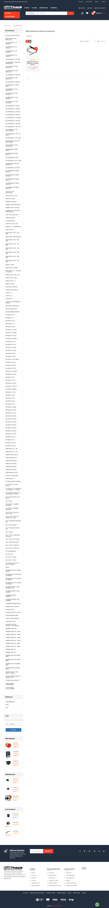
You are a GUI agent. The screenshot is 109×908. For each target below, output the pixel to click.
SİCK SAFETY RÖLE (11, 621)
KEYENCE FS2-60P (10, 353)
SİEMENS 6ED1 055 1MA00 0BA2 (13, 660)
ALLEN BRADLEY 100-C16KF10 (11, 56)
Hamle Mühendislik (57, 905)
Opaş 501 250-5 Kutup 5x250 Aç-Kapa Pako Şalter (15, 743)
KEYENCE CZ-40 (10, 320)
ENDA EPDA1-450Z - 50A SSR (12, 240)
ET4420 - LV (9, 292)
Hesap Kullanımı (70, 878)
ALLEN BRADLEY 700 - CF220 (13, 160)
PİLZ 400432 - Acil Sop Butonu (12, 485)
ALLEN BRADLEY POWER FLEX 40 (12, 171)
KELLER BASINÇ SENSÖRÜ (13, 312)
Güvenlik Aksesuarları (11, 309)
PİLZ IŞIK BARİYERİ (11, 551)
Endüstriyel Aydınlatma (12, 289)
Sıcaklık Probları (10, 609)
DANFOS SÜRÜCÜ (10, 217)
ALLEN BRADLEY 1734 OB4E (13, 117)
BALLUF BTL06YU (10, 198)
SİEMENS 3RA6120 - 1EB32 (13, 640)
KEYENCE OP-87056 (11, 425)
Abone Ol (48, 851)
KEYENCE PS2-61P (11, 437)
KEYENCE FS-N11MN (11, 338)
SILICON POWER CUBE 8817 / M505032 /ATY (13, 677)
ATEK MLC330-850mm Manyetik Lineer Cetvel (15, 831)
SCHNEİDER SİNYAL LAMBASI (11, 596)
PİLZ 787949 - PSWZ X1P (12, 548)
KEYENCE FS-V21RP (11, 347)
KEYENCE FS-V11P (11, 341)
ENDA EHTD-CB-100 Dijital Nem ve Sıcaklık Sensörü (32, 63)
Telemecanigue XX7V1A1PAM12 (10, 688)
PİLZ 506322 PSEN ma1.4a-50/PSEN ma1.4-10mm (13, 493)
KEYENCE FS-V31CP (11, 350)
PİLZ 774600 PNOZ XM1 (12, 542)
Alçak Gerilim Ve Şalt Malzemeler (11, 39)
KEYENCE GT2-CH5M (11, 371)
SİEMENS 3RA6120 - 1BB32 (13, 634)
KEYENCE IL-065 (10, 377)
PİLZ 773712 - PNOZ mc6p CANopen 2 (13, 535)
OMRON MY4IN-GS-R (11, 457)
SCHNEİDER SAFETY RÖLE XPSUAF (13, 591)
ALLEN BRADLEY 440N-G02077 (12, 150)
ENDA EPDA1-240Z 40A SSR (13, 236)
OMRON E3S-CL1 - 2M (11, 448)
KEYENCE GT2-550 (11, 368)
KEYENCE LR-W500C (11, 389)
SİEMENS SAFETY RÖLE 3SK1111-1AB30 (12, 672)
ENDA (7, 704)
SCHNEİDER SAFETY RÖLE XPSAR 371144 (13, 587)
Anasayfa (8, 25)
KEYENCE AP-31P (10, 314)
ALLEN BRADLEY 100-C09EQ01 (11, 43)
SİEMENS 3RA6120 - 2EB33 (13, 643)
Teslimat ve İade (53, 880)
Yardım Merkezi (70, 875)
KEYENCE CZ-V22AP (11, 332)
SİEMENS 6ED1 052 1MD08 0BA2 (13, 656)
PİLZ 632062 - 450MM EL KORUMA (12, 504)
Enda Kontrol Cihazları (11, 286)
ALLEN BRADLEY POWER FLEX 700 (12, 184)
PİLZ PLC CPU (9, 554)
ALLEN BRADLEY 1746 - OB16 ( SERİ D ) (12, 130)
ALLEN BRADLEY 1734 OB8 (13, 120)
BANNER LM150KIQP (11, 201)
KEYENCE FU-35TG (11, 356)
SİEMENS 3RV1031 (11, 649)
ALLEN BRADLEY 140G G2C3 (13, 75)
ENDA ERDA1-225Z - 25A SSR (12, 248)
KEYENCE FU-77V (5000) (12, 359)
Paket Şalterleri (10, 478)
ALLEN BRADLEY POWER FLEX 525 (12, 175)
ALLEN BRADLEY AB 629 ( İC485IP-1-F (12, 164)
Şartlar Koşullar (36, 883)
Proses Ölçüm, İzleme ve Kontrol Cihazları (12, 563)
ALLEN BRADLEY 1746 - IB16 (13, 126)
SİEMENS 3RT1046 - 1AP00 (13, 646)
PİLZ (7, 707)
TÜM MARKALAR (10, 701)
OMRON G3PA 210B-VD (12, 454)
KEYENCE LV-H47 (10, 401)
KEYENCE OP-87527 (11, 431)
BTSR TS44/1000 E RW (12, 214)
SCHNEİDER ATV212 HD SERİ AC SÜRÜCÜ (13, 575)
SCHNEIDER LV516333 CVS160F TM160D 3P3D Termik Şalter (15, 752)
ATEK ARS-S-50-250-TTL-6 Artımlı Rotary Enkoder (15, 822)
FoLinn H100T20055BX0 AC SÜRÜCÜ (13, 302)
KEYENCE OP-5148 (11, 413)
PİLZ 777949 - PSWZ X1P (12, 545)
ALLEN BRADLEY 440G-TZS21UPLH (12, 145)
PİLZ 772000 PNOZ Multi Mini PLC (13, 521)
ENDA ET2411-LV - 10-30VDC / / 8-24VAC (13, 271)
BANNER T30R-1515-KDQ (12, 207)
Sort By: (82, 41)
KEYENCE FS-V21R (11, 344)
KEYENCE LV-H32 (10, 395)
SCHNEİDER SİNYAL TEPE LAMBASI (12, 600)
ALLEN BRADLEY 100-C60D (13, 59)
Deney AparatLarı (10, 220)
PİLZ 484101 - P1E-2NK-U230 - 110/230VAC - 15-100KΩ (13, 489)
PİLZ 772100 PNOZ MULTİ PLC (12, 528)
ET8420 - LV (9, 295)
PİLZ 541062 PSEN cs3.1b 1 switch (13, 497)
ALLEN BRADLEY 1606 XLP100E (12, 94)
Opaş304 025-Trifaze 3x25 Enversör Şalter (15, 796)
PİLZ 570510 (9, 501)
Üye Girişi (82, 8)
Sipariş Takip (88, 1)
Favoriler (34, 880)
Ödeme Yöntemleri (71, 883)
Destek (102, 1)
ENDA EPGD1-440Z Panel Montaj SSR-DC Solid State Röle (15, 814)
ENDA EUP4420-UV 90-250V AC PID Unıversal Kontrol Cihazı (15, 761)
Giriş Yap (34, 875)
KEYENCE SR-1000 (11, 445)
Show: (98, 41)
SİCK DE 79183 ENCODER (12, 618)
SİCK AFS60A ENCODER (12, 615)
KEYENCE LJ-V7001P (11, 386)
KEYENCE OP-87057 (11, 428)
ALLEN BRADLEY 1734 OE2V (13, 123)
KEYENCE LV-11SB (10, 392)
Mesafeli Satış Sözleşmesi (52, 877)
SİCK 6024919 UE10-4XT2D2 (13, 612)
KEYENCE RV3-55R (11, 442)
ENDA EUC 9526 (10, 284)
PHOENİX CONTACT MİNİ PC (13, 481)
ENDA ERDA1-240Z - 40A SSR (12, 253)
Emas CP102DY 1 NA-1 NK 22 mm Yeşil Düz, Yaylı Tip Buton (15, 778)
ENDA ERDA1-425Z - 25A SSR (12, 257)
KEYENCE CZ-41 (10, 323)
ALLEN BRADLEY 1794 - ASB (13, 138)
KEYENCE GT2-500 (11, 365)
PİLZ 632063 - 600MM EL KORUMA (12, 509)
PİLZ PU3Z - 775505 (11, 557)
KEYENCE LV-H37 (10, 398)
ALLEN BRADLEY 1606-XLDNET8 (12, 98)
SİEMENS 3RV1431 (11, 652)
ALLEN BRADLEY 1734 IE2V (13, 111)
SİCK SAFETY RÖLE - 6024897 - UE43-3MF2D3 (12, 625)
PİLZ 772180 (9, 532)
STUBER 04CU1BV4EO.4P (12, 680)
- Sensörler (29, 36)
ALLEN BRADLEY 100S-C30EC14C (12, 71)
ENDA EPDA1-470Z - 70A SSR (12, 244)
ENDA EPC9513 (10, 229)
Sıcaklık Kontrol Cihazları (12, 606)
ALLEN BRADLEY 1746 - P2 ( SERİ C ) (13, 134)
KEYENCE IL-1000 (10, 380)
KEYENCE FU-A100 (11, 362)
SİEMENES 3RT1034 (11, 628)
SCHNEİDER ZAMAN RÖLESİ (13, 603)
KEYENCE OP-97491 (11, 434)
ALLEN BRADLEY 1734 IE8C (13, 114)
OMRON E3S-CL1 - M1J (12, 451)
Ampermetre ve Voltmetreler (10, 192)
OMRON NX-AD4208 (11, 466)
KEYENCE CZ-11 (10, 317)
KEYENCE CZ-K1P (10, 326)
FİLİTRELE (13, 730)
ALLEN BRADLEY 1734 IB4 (13, 105)
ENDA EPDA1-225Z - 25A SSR (12, 233)
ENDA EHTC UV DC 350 (12, 223)
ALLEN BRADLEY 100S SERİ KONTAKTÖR (13, 63)
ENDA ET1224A (10, 264)
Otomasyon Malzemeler (12, 475)
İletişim (96, 1)
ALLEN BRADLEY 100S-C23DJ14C (12, 67)
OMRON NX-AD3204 (11, 463)
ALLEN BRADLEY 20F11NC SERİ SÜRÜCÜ (13, 141)
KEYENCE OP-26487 (11, 407)
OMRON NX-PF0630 (11, 469)
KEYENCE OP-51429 (11, 410)
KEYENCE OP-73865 (11, 416)
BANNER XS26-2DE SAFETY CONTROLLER (13, 211)
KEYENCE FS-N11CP (11, 335)
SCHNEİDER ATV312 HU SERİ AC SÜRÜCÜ (13, 583)
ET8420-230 (9, 298)
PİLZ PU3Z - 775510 (11, 560)
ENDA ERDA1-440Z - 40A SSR (12, 261)
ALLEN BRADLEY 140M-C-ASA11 (13, 85)
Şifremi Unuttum (100, 8)
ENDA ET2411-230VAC (12, 267)
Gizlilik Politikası (53, 883)
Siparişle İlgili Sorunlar (55, 885)
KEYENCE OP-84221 (11, 419)
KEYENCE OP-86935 (11, 422)
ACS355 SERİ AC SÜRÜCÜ (13, 35)
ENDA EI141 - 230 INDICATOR (13, 226)
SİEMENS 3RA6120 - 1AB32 (13, 631)
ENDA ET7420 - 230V (11, 278)
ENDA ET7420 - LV (10, 281)
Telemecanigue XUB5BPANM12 (10, 684)
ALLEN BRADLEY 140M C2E (13, 82)
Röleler (7, 567)
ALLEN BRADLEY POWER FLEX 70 (12, 179)
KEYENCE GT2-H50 (11, 374)
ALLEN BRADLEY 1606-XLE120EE (12, 102)
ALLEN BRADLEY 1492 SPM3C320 (12, 89)
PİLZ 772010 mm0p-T (11, 525)
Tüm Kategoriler (17, 25)
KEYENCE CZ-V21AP (11, 329)
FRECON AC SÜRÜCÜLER (12, 306)
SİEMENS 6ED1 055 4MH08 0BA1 (13, 664)
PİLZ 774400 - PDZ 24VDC (13, 539)
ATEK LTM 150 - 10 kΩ (11, 195)
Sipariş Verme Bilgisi (71, 885)
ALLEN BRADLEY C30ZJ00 (13, 167)
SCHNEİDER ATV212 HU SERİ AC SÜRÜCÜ (13, 579)
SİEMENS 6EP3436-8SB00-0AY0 (13, 668)
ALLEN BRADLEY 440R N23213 (12, 154)
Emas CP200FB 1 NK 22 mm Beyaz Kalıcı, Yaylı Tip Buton (15, 787)
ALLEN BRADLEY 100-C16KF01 (11, 51)
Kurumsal (80, 1)
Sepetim (34, 878)
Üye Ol (90, 8)
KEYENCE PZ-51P (10, 440)
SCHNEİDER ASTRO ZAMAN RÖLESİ (13, 571)
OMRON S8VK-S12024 (12, 472)
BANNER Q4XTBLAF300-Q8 (13, 204)
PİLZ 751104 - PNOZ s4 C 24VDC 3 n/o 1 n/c (12, 517)
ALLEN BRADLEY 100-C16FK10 (11, 47)
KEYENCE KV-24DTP (11, 383)
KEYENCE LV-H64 (10, 404)
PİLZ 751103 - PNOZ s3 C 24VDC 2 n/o (12, 513)
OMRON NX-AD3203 (11, 460)
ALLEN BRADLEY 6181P (12, 157)
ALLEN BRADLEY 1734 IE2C (13, 108)
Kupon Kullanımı (36, 885)
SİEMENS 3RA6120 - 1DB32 (13, 637)
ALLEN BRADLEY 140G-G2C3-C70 (12, 78)
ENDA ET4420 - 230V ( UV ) (13, 275)
